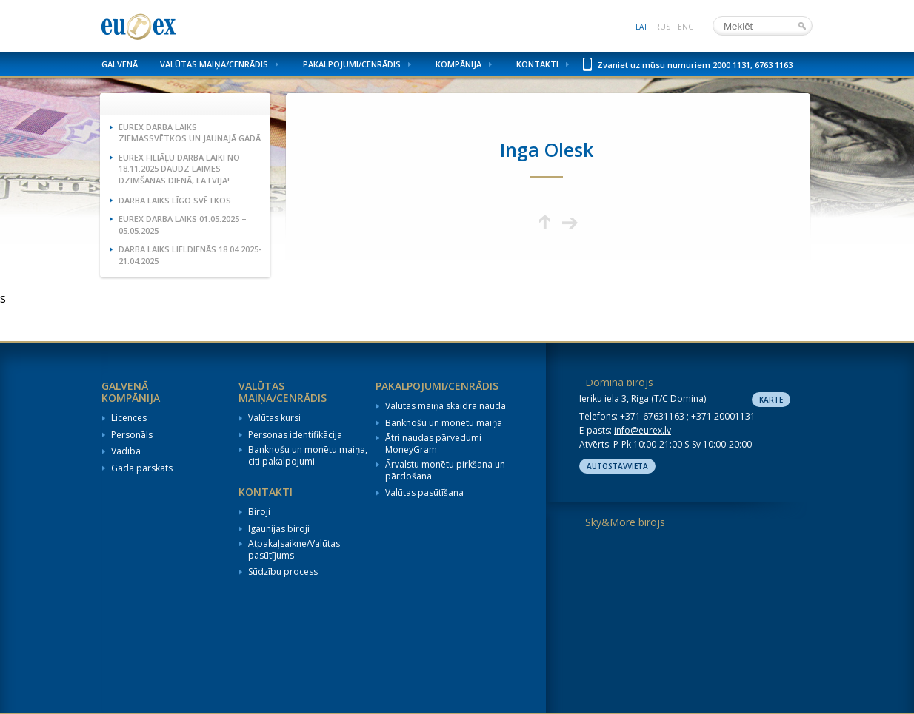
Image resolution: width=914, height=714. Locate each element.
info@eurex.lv (642, 430)
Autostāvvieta (617, 466)
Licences (129, 418)
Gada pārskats (142, 468)
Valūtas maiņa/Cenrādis (214, 64)
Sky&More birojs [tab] (625, 522)
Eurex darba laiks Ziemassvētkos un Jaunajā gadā (190, 132)
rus (662, 26)
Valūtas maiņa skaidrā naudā (445, 406)
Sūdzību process (283, 572)
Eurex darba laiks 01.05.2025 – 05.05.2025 (183, 224)
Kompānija (458, 64)
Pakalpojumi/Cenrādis (352, 64)
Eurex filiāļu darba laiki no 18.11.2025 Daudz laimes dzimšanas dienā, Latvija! (179, 169)
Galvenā (119, 64)
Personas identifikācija (295, 435)
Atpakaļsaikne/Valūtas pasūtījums (294, 549)
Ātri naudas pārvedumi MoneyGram (433, 443)
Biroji (259, 512)
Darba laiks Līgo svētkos (175, 200)
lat (641, 26)
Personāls (132, 435)
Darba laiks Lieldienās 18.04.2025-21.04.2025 (190, 254)
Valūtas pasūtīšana (424, 493)
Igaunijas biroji (279, 529)
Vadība (126, 451)
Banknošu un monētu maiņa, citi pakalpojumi (307, 455)
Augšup (545, 222)
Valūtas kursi (274, 418)
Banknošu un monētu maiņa (443, 423)
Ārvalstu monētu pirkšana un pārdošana (445, 470)
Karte (771, 399)
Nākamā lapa (570, 222)
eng (686, 26)
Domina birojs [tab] (619, 382)
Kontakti (537, 64)
